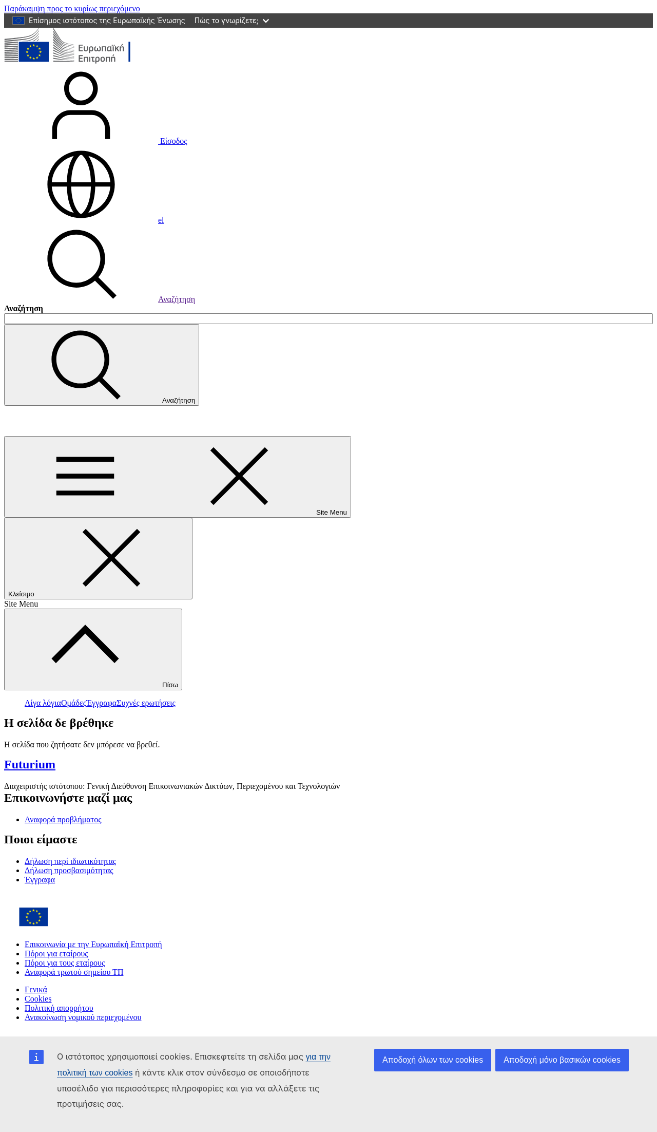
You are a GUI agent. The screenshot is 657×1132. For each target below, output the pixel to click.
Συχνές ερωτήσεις (146, 703)
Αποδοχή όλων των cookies (432, 1059)
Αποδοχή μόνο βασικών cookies (562, 1059)
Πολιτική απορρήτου (59, 1008)
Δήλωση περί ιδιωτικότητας (70, 861)
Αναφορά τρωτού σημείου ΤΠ (74, 972)
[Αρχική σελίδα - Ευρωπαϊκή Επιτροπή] (78, 62)
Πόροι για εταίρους (56, 953)
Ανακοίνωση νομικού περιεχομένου (83, 1017)
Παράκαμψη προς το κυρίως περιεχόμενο (72, 8)
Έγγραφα (101, 703)
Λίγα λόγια (43, 703)
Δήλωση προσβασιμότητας (69, 870)
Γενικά (36, 989)
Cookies (38, 998)
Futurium (27, 420)
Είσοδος (95, 141)
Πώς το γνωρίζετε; (232, 20)
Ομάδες (73, 703)
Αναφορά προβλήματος (63, 819)
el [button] (84, 220)
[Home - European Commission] (78, 926)
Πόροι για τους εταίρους (65, 962)
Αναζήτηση (99, 299)
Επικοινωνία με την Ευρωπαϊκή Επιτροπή (93, 944)
